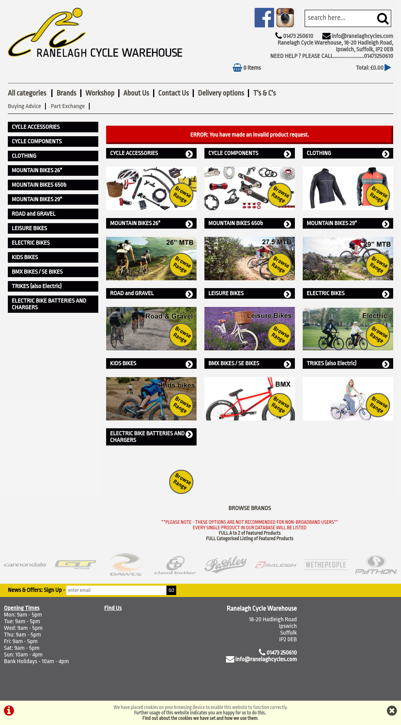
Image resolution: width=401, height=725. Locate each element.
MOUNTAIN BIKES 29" (348, 223)
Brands (66, 93)
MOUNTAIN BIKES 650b (249, 223)
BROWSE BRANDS (249, 508)
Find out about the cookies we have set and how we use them (200, 718)
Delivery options (221, 93)
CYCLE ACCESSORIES (151, 153)
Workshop (99, 93)
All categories (27, 93)
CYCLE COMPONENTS (249, 153)
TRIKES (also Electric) (348, 364)
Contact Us (173, 93)
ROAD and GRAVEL (151, 294)
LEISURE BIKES (249, 294)
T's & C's (264, 93)
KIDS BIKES (151, 364)
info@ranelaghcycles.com (362, 36)
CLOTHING (348, 153)
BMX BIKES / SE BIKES (249, 364)
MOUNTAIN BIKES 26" (151, 223)
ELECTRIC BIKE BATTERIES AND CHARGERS (151, 437)
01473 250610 (298, 36)
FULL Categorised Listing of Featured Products (249, 538)
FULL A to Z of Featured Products (250, 533)
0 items (247, 68)
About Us (136, 93)
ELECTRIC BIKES (348, 294)
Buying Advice (24, 106)
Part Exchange (68, 106)
